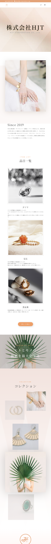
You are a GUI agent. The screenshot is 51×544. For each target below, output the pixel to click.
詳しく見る (33, 324)
